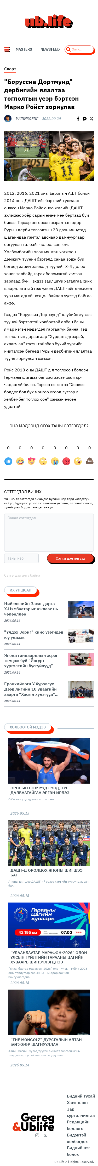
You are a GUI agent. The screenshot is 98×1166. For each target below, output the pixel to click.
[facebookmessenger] (84, 118)
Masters (24, 49)
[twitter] (91, 118)
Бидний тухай (81, 1096)
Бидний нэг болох (78, 1151)
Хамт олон (77, 1102)
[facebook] (78, 118)
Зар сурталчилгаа (81, 1112)
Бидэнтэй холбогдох (77, 1138)
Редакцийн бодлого (78, 1125)
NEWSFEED (50, 49)
